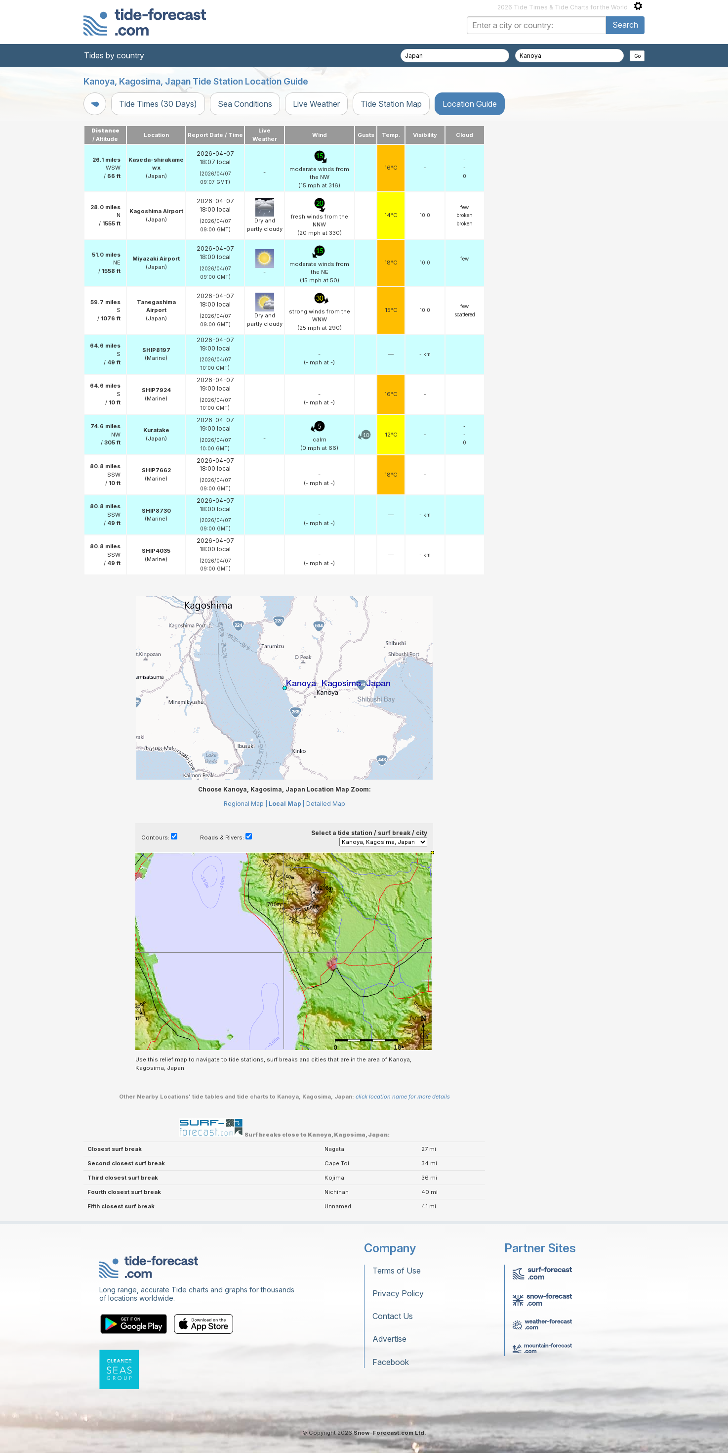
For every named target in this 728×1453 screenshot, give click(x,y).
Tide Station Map (391, 104)
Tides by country (114, 55)
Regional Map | (245, 803)
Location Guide (470, 104)
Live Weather (316, 104)
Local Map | (287, 803)
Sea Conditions (245, 104)
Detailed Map (325, 803)
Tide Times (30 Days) (158, 104)
